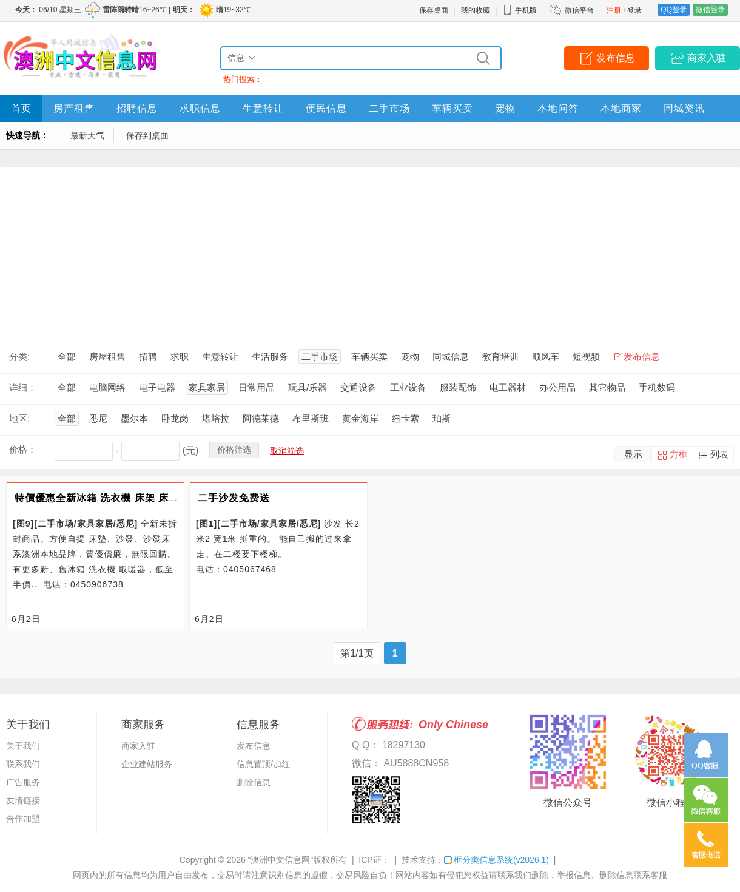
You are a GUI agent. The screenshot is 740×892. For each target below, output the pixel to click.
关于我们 (23, 746)
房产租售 (74, 108)
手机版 (520, 10)
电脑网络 (107, 387)
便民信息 (326, 108)
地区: (19, 418)
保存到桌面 (147, 135)
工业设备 (408, 387)
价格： (22, 449)
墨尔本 (134, 418)
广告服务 (23, 782)
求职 (179, 356)
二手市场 (389, 108)
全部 (67, 356)
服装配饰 (458, 387)
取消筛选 (287, 451)
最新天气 (87, 135)
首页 (21, 108)
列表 (719, 454)
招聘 (148, 356)
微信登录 (710, 9)
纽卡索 (405, 418)
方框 (679, 454)
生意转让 (263, 108)
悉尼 (98, 418)
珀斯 (441, 418)
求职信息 (200, 108)
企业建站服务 (146, 764)
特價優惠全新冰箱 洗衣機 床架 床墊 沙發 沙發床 (126, 498)
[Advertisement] (370, 252)
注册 (614, 10)
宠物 (505, 108)
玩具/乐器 (307, 387)
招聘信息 (137, 108)
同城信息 (450, 356)
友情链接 (23, 800)
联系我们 (23, 764)
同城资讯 (684, 108)
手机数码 (657, 387)
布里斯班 (310, 418)
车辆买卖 (452, 108)
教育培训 (500, 356)
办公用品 (557, 387)
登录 (634, 10)
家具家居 (207, 387)
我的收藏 (475, 10)
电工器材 (507, 387)
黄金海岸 (360, 418)
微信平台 (579, 10)
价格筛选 (234, 449)
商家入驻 (706, 58)
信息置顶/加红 (263, 764)
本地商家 (621, 108)
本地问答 (558, 108)
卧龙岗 (175, 418)
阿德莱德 (261, 418)
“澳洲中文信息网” (280, 860)
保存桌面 (433, 10)
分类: (19, 356)
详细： (22, 387)
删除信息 (254, 782)
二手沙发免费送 (234, 498)
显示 (633, 454)
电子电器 (157, 387)
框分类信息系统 (496, 860)
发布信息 (615, 58)
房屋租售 (107, 356)
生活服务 (270, 356)
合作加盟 (23, 818)
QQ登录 (674, 9)
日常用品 (256, 387)
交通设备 (358, 387)
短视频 (586, 356)
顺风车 (545, 356)
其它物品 (607, 387)
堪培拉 (215, 418)
